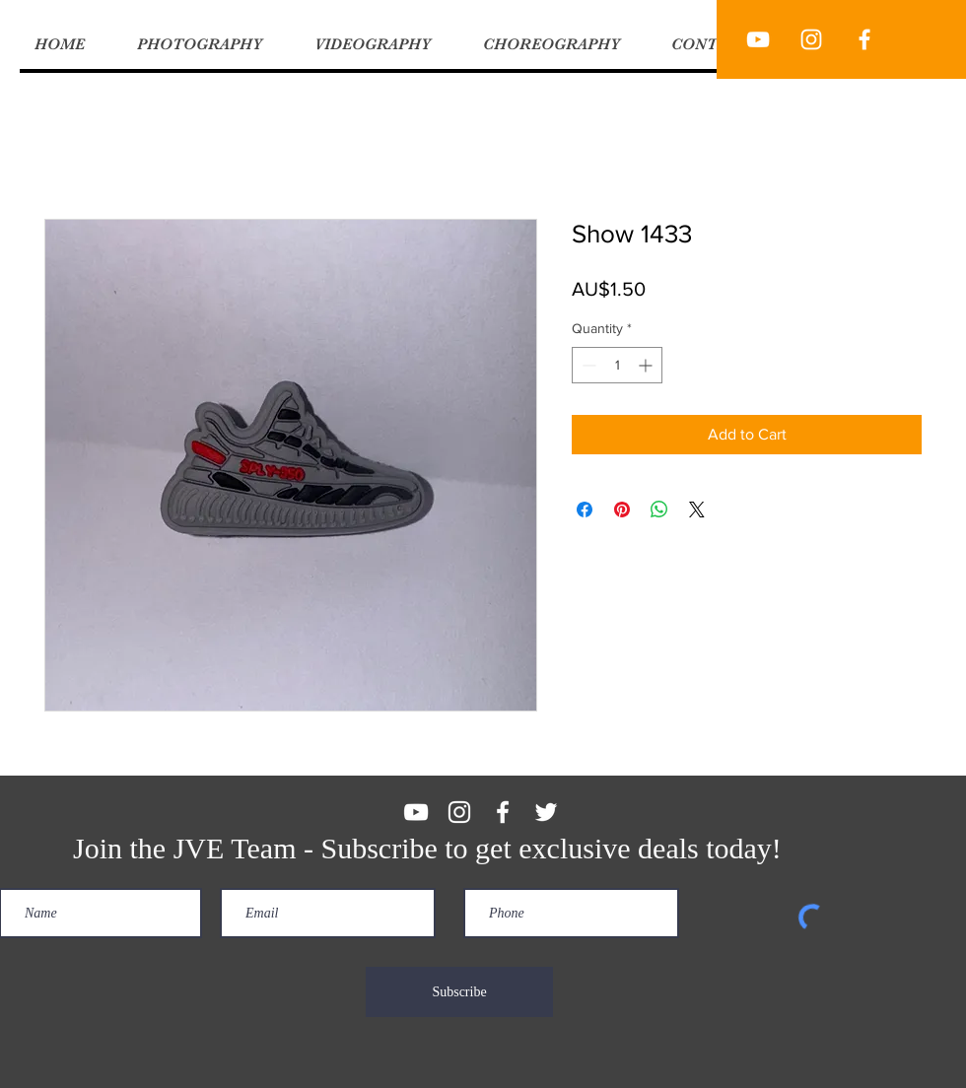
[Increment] (647, 365)
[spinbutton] (617, 365)
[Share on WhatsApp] (659, 509)
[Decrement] (587, 365)
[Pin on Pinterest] (622, 509)
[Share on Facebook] (584, 509)
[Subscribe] (459, 992)
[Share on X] (697, 509)
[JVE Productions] (758, 39)
